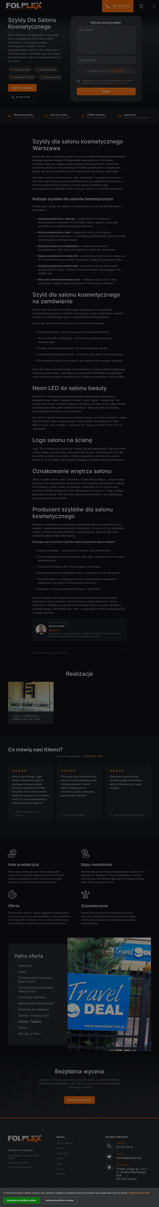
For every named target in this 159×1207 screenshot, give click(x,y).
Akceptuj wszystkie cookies (21, 1200)
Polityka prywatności (139, 1192)
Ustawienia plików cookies (59, 1200)
